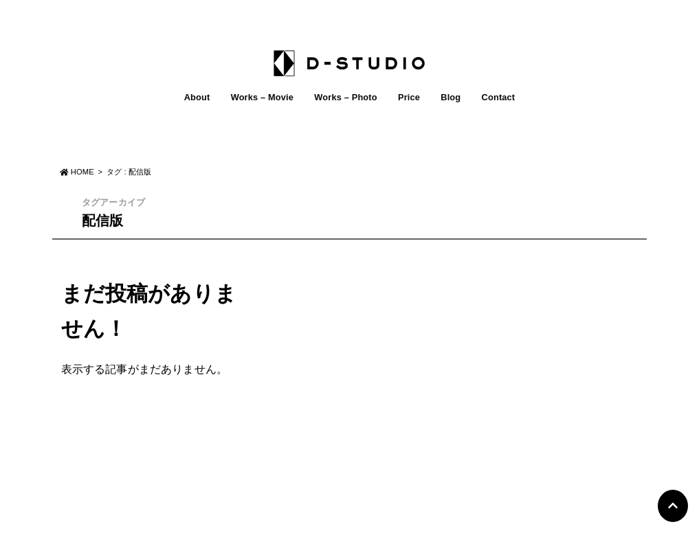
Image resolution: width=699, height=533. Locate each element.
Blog (451, 97)
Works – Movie (262, 97)
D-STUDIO (341, 518)
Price (409, 97)
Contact (498, 97)
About (197, 97)
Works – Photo (345, 97)
